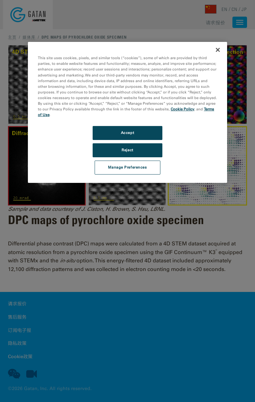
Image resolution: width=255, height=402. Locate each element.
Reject (127, 150)
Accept (127, 132)
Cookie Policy (182, 109)
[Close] (218, 50)
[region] (127, 112)
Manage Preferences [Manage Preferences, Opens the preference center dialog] (127, 167)
